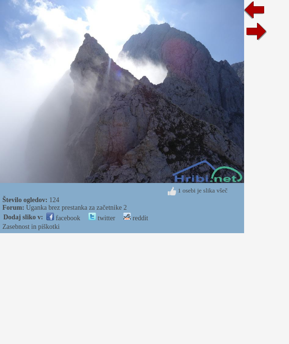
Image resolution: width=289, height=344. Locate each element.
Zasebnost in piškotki (31, 226)
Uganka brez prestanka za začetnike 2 (76, 207)
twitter (101, 218)
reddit (135, 218)
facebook (63, 218)
